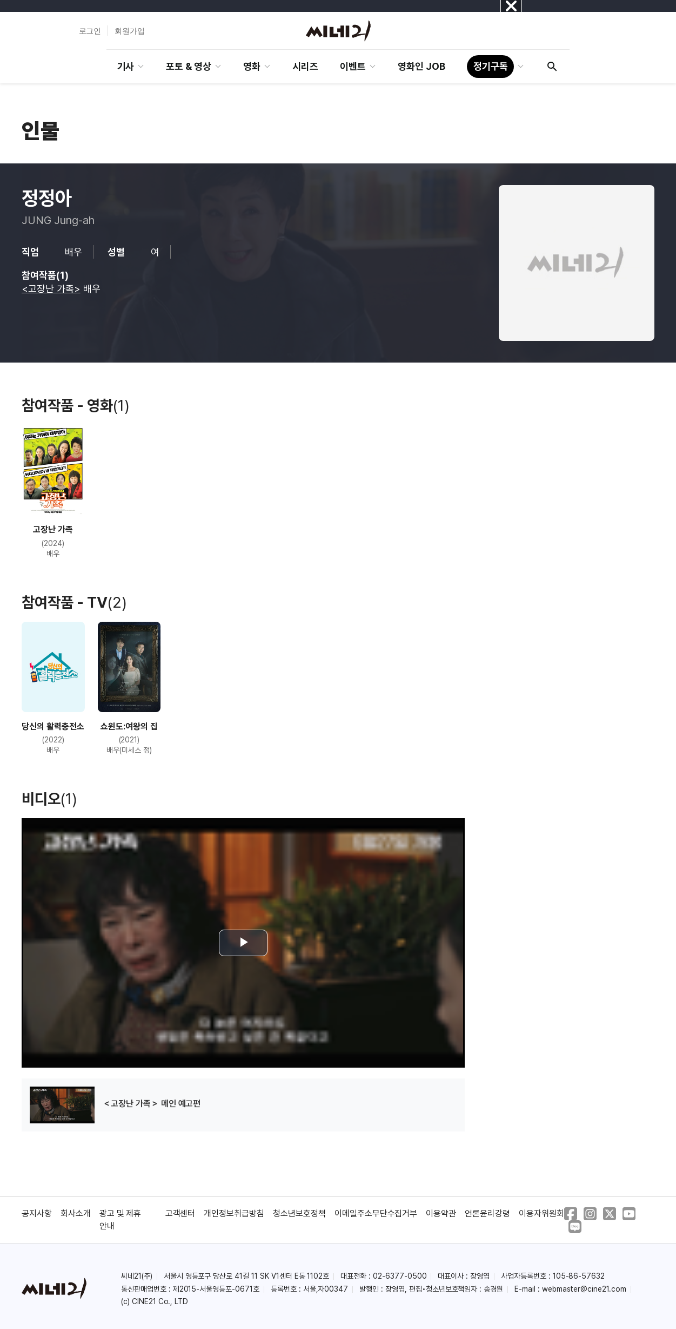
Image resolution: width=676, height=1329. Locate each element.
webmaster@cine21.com (584, 1289)
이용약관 (441, 1213)
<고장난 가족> (51, 288)
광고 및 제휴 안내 (120, 1219)
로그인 (90, 31)
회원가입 (130, 31)
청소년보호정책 (299, 1213)
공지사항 (37, 1213)
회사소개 (76, 1213)
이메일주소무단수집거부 (376, 1213)
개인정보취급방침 (234, 1213)
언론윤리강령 (487, 1213)
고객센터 (180, 1213)
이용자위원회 (541, 1213)
